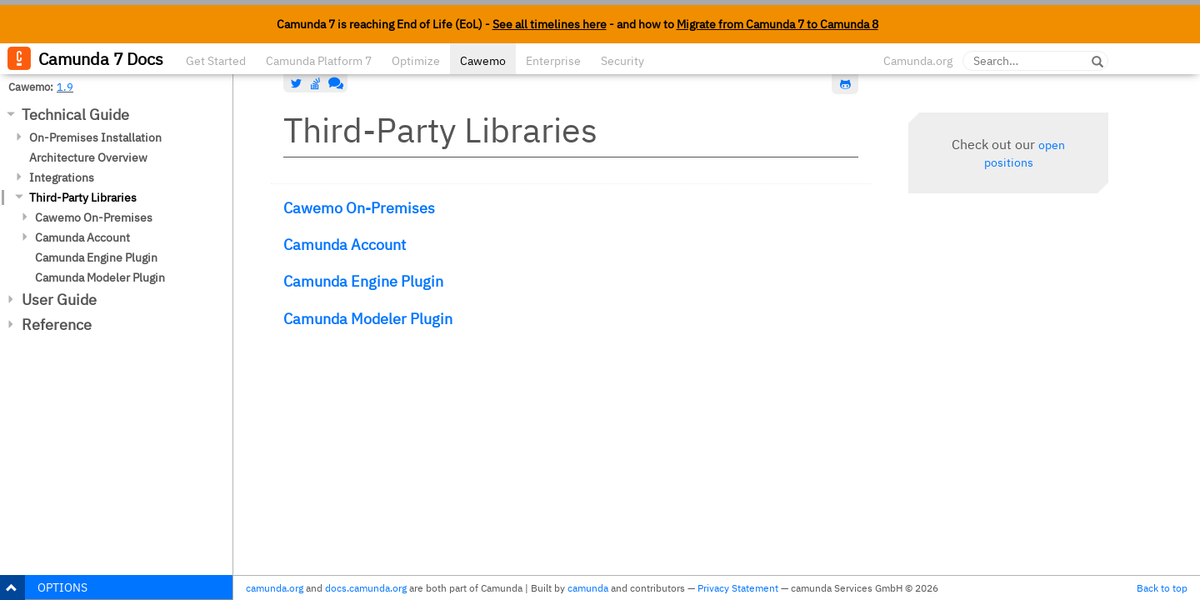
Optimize (416, 60)
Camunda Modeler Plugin (100, 277)
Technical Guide (75, 114)
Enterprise (553, 60)
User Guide (59, 299)
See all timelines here (549, 24)
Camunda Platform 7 (319, 60)
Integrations (61, 177)
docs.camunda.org (366, 588)
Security (622, 60)
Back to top (1162, 588)
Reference (57, 324)
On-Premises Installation (95, 137)
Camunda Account (82, 237)
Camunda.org (917, 60)
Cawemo (483, 60)
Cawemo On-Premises (93, 217)
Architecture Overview (88, 157)
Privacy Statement (738, 588)
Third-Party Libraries (83, 197)
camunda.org (274, 588)
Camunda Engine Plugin (96, 257)
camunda (588, 588)
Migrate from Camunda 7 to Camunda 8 (777, 24)
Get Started (216, 60)
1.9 (65, 86)
